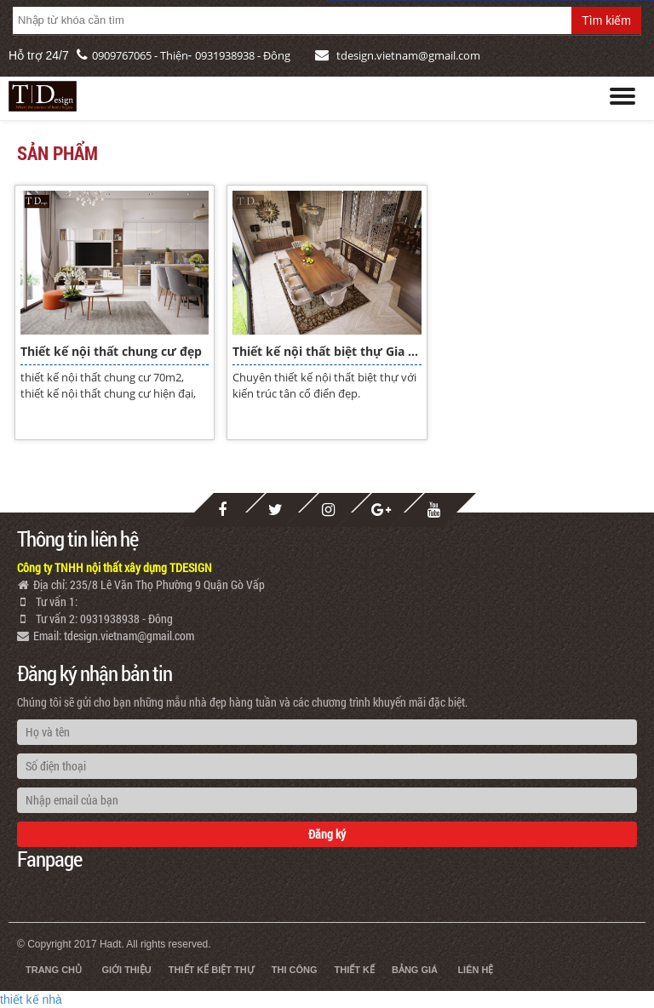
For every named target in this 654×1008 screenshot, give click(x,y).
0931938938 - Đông (242, 55)
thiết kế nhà (31, 999)
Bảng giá (415, 970)
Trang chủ (54, 970)
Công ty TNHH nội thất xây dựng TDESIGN (114, 567)
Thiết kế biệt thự (212, 970)
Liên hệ (475, 970)
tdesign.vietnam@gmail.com (408, 55)
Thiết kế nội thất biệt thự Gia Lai (326, 351)
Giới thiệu (126, 970)
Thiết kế (355, 970)
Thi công (295, 970)
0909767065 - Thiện (140, 55)
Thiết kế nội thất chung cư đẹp (111, 351)
